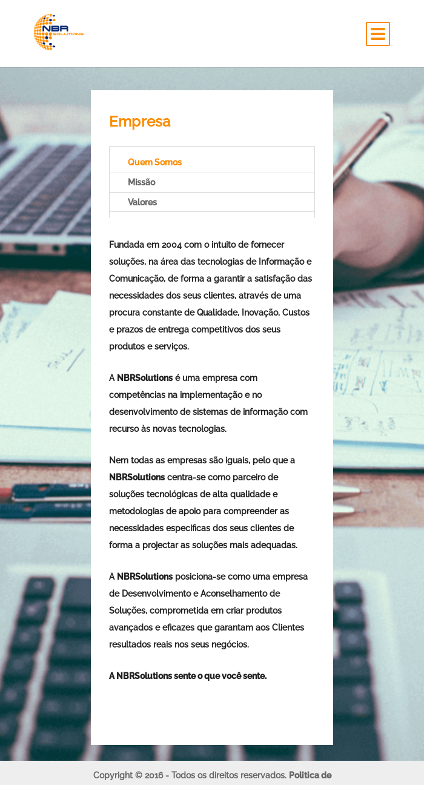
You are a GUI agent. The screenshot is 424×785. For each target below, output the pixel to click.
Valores (142, 202)
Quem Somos (155, 162)
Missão (141, 182)
